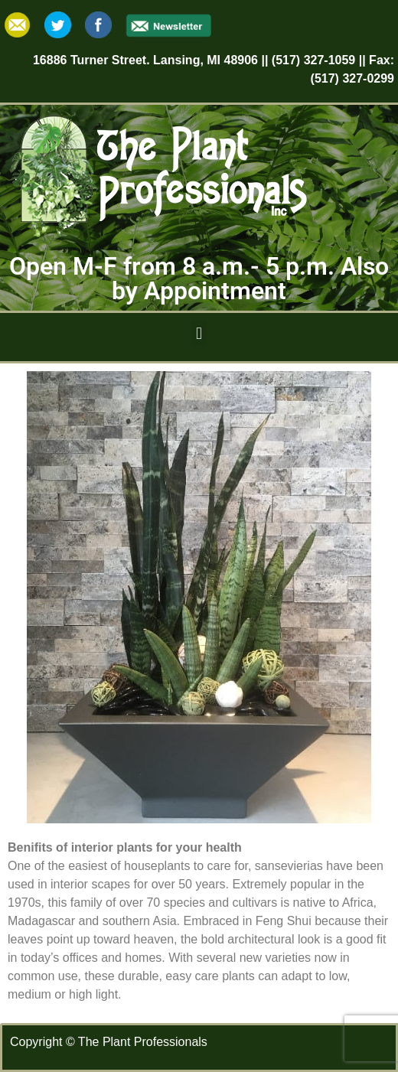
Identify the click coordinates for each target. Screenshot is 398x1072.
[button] (198, 333)
